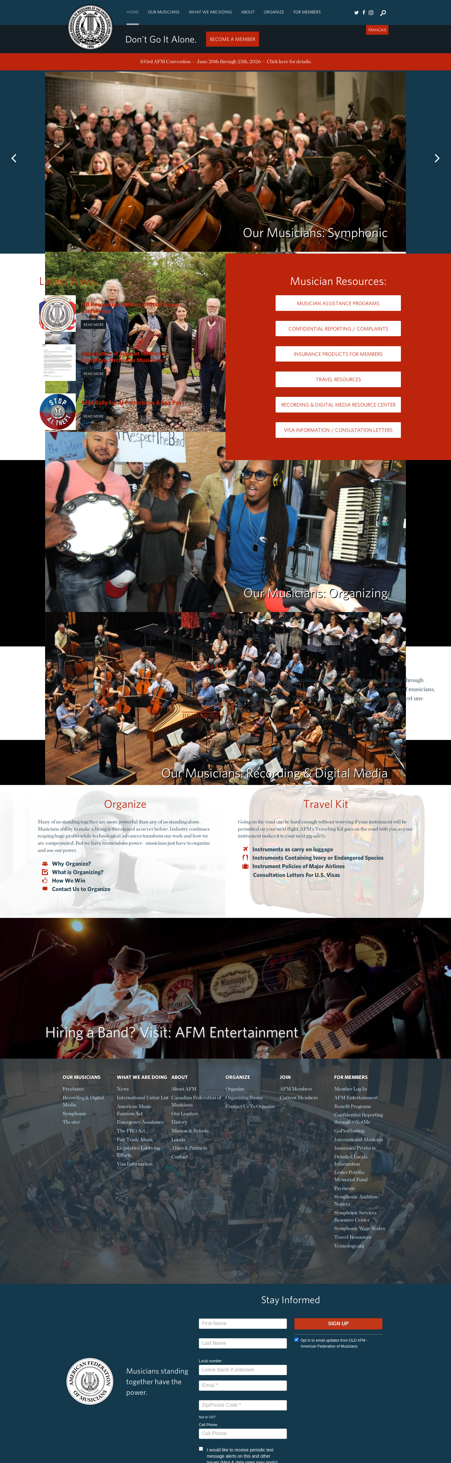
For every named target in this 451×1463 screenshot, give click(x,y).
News (123, 1089)
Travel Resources (338, 379)
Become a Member (232, 39)
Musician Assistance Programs (338, 303)
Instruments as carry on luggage (293, 849)
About (248, 11)
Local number (210, 1361)
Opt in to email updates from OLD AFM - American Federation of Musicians (331, 1343)
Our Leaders (184, 1113)
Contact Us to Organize (81, 889)
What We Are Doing (210, 11)
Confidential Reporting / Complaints (338, 329)
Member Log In (350, 1089)
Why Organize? (72, 864)
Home (133, 11)
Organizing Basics (244, 1098)
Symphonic (74, 1113)
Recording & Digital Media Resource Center (338, 405)
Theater (71, 1122)
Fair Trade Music (208, 666)
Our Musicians (163, 11)
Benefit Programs (352, 1106)
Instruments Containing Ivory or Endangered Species (318, 858)
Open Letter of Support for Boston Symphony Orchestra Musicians (124, 356)
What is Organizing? (78, 872)
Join (285, 1077)
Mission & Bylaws (190, 1131)
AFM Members (296, 1089)
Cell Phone (208, 1425)
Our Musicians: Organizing (315, 592)
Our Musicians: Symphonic (315, 232)
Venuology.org (349, 1246)
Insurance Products (355, 1148)
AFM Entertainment (356, 1098)
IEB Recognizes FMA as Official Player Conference (130, 307)
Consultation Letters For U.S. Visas (296, 875)
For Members (307, 11)
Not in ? (207, 1417)
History (179, 1122)
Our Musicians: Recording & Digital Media (274, 772)
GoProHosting (349, 1131)
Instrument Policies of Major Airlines (299, 866)
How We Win (69, 881)
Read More (94, 324)
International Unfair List (142, 1098)
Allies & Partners (189, 1148)
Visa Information (135, 1164)
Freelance (73, 1089)
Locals (178, 1139)
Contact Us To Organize (250, 1106)
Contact (179, 1157)
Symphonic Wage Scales (359, 1228)
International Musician (358, 1139)
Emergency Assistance (140, 1122)
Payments (344, 1188)
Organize (274, 11)
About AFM (183, 1089)
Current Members (299, 1098)
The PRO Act (131, 1131)
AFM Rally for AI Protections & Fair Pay (131, 402)
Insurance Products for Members (338, 354)
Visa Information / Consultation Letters (338, 430)
